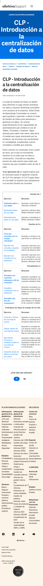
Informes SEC (19, 512)
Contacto (32, 461)
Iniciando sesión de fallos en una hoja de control (11, 354)
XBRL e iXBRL (19, 528)
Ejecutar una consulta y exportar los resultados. (11, 248)
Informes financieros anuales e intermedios (21, 421)
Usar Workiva (22, 64)
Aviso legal (6, 477)
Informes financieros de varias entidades (20, 490)
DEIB (31, 477)
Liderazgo (33, 474)
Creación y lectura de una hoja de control (11, 319)
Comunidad (33, 453)
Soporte (32, 440)
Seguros (5, 490)
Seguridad (6, 448)
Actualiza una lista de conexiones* (9, 300)
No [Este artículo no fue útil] (25, 379)
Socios (4, 445)
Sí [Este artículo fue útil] (16, 379)
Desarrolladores (35, 459)
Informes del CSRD (21, 440)
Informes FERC (20, 451)
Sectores (5, 484)
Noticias (32, 518)
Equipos (5, 456)
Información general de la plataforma (7, 414)
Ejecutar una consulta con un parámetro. (10, 258)
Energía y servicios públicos (5, 497)
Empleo (32, 487)
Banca (4, 487)
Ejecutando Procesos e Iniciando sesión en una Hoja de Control (11, 342)
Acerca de (33, 471)
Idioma (22, 540)
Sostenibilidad (7, 474)
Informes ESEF (19, 448)
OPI (15, 483)
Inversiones (6, 492)
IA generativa (7, 424)
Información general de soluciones (19, 414)
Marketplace (6, 443)
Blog (30, 417)
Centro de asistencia (9, 64)
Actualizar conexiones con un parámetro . (11, 290)
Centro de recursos (33, 413)
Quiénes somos (35, 490)
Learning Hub (34, 456)
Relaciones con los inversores (33, 502)
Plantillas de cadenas (23, 66)
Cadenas (11, 66)
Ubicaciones (34, 479)
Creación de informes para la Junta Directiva (20, 429)
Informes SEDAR (20, 515)
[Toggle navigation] (34, 6)
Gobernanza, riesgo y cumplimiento (19, 466)
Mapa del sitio (6, 552)
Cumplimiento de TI (21, 485)
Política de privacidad (8, 550)
